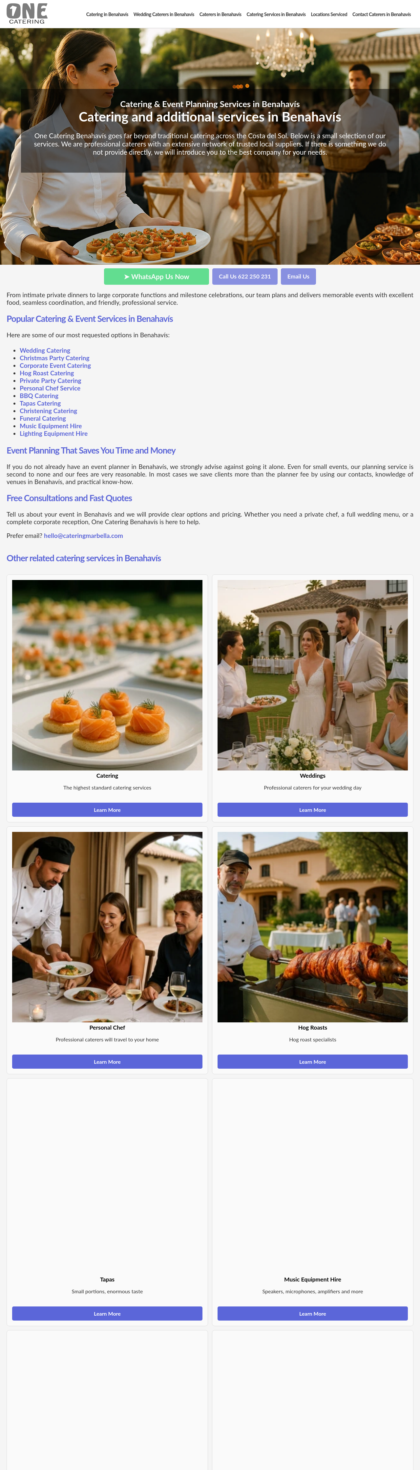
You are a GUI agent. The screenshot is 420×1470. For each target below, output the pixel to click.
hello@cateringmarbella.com (83, 535)
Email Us (298, 276)
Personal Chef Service (50, 388)
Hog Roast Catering (47, 373)
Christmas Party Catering (55, 358)
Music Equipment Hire (51, 426)
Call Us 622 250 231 (245, 276)
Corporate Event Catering (55, 365)
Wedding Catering (45, 350)
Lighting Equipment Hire (54, 433)
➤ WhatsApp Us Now (156, 276)
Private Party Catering (50, 380)
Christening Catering (48, 410)
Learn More (107, 810)
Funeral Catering (43, 418)
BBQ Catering (39, 395)
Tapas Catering (40, 403)
